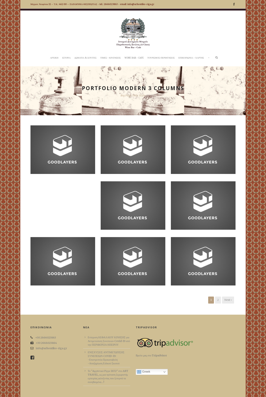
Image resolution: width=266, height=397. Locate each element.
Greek (143, 372)
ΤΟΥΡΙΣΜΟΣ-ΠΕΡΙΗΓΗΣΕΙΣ (161, 58)
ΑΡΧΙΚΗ (54, 58)
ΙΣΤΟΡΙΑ (66, 58)
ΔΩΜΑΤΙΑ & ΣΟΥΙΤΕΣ (85, 58)
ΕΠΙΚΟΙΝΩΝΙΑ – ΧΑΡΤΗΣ (191, 58)
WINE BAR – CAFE (134, 58)
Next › (228, 300)
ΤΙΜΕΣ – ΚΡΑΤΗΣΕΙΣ (110, 58)
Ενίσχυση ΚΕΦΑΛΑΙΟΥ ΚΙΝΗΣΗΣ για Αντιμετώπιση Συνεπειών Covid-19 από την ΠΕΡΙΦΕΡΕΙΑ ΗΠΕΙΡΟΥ (109, 341)
